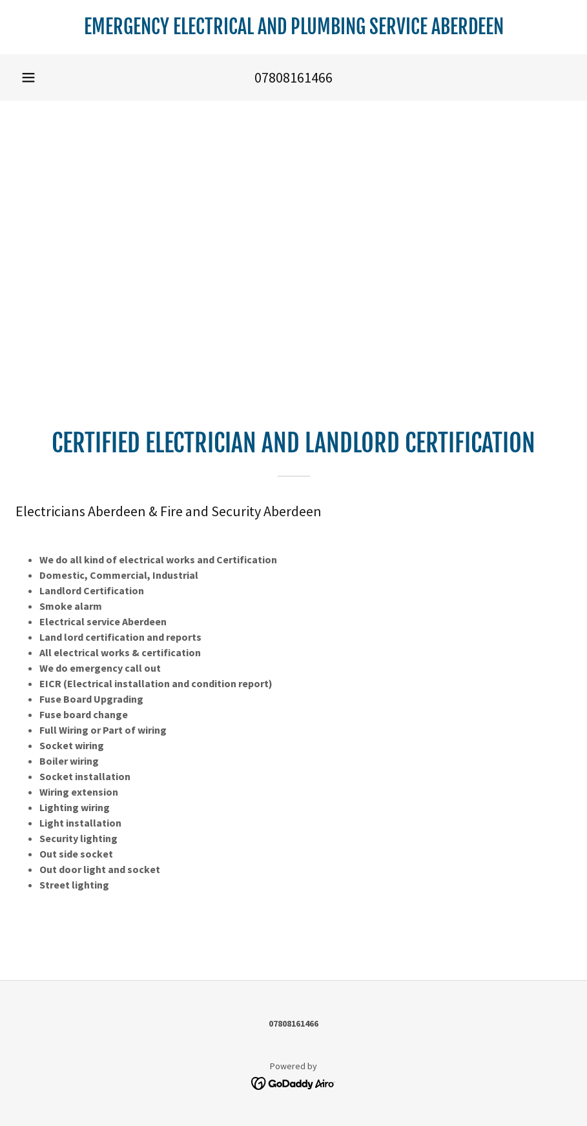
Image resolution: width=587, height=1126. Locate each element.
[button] (28, 77)
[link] (293, 30)
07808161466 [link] (293, 77)
